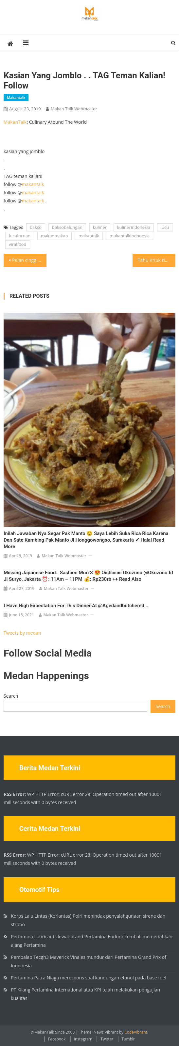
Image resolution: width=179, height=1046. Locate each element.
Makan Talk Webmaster (74, 109)
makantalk (16, 97)
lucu (165, 227)
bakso (36, 227)
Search (11, 696)
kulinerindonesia (133, 227)
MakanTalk (15, 122)
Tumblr (128, 1039)
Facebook (56, 1039)
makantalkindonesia (130, 236)
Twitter (106, 1039)
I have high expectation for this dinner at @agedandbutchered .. (76, 606)
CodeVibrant (135, 1032)
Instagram (83, 1039)
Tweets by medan (22, 633)
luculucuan (19, 236)
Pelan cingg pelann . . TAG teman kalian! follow (29, 260)
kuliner (100, 227)
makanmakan (54, 236)
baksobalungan (67, 227)
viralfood (18, 244)
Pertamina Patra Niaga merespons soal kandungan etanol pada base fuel (88, 978)
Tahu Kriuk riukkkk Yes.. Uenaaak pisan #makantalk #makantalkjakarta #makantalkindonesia (156, 260)
